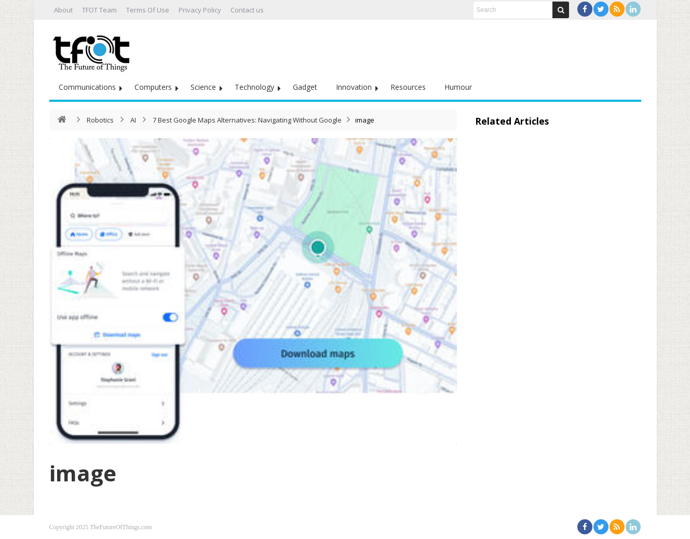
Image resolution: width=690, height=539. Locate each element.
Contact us (247, 10)
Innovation (354, 87)
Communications (87, 87)
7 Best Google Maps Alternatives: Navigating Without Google (247, 120)
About (63, 10)
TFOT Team (99, 10)
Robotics (100, 120)
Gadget (305, 87)
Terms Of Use (147, 10)
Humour (458, 87)
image (82, 473)
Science (203, 87)
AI (133, 120)
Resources (408, 87)
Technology (254, 87)
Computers (153, 87)
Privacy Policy (200, 10)
